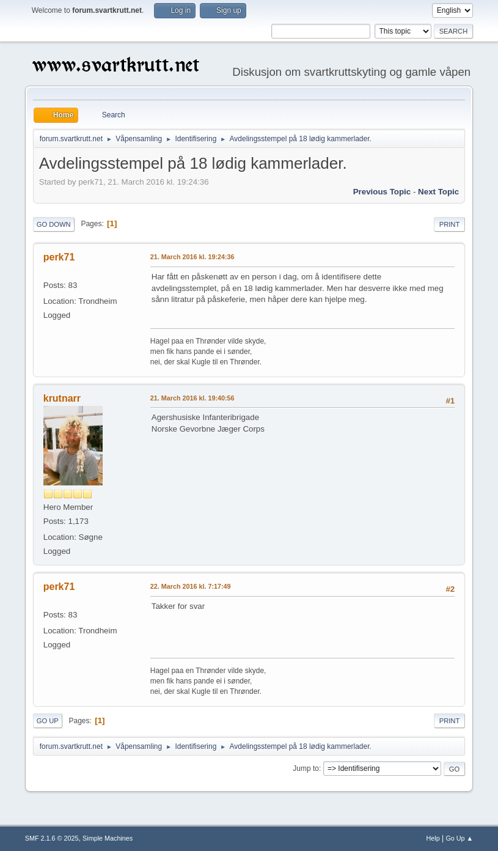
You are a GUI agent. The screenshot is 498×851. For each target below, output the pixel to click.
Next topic (438, 191)
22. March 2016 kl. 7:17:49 (190, 586)
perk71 (59, 257)
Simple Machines (107, 838)
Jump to (306, 768)
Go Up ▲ (459, 838)
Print (449, 224)
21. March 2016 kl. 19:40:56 (192, 398)
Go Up (48, 720)
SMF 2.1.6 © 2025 (52, 838)
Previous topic (382, 191)
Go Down (54, 224)
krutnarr (62, 398)
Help (432, 838)
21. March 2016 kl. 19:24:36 (192, 256)
